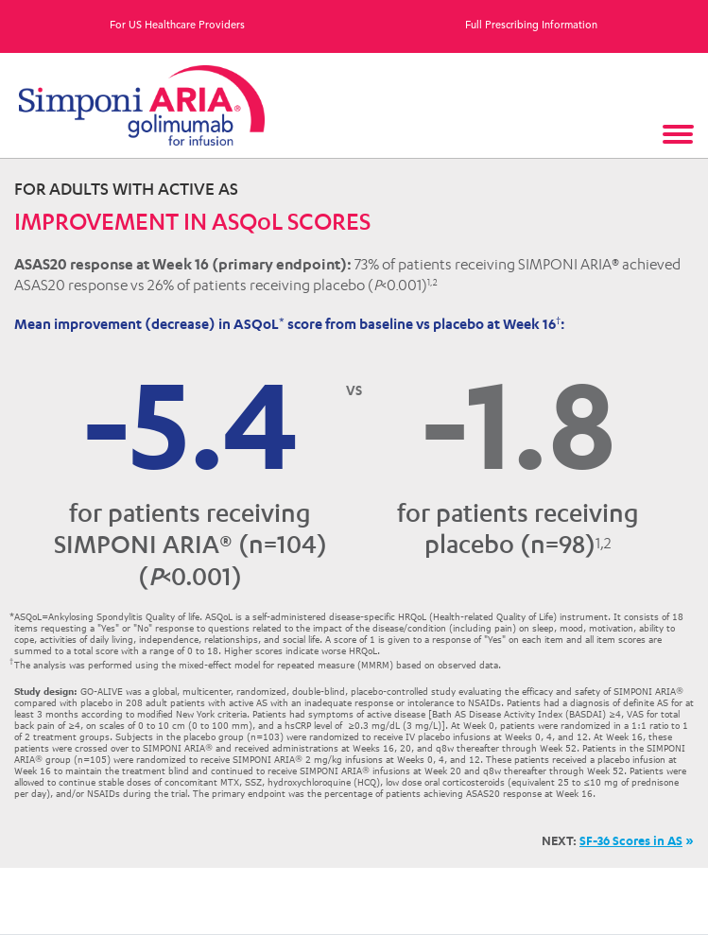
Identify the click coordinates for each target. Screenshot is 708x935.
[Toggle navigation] (679, 136)
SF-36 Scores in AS (630, 840)
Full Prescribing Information (531, 26)
